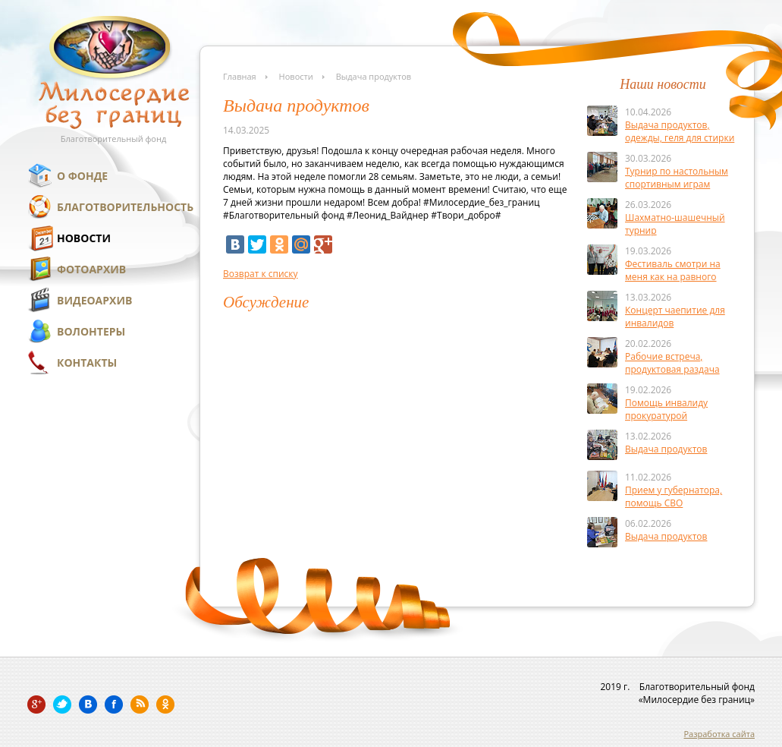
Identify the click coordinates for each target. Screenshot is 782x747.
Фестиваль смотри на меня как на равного (673, 270)
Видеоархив (94, 300)
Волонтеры (91, 331)
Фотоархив (91, 269)
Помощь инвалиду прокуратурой (666, 409)
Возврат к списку (260, 273)
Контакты (87, 362)
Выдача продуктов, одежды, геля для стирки (679, 131)
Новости (84, 238)
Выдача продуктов (666, 449)
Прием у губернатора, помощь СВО (673, 496)
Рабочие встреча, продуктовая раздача (672, 363)
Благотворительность (125, 207)
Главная (239, 76)
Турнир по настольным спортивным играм (676, 178)
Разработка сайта (719, 733)
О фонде (82, 176)
